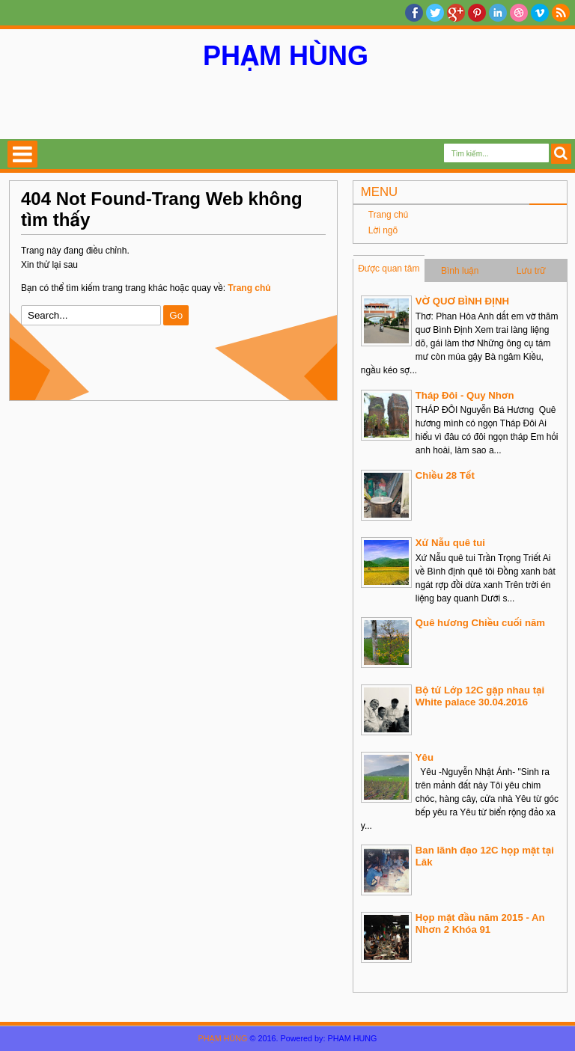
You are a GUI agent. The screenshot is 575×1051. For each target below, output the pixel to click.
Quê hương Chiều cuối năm (480, 622)
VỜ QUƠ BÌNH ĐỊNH (462, 301)
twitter (435, 13)
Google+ (456, 13)
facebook (414, 13)
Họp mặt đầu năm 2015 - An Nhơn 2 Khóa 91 (480, 923)
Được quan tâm (388, 268)
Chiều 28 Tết (445, 475)
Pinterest (477, 13)
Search (561, 154)
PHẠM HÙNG (285, 55)
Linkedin (498, 13)
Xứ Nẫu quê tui (450, 542)
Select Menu (22, 154)
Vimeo (540, 13)
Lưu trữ (531, 271)
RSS (561, 13)
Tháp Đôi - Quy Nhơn (465, 395)
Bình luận (460, 271)
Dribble (519, 13)
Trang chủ (388, 214)
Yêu (424, 757)
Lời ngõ (383, 230)
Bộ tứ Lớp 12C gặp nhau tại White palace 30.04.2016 (480, 696)
